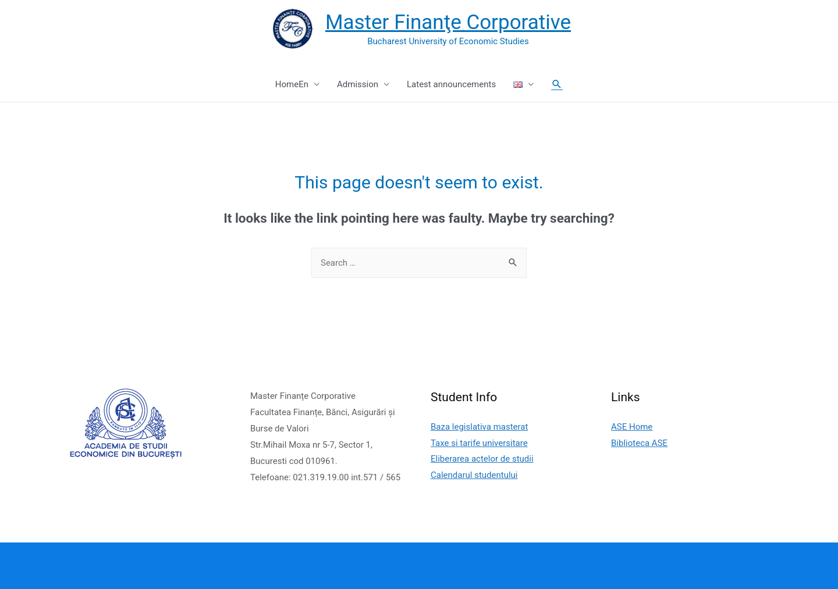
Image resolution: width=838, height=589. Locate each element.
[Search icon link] (557, 84)
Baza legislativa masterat (479, 427)
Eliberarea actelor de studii (482, 459)
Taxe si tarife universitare (479, 443)
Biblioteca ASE (639, 443)
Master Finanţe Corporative (448, 22)
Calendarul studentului (474, 475)
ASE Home (631, 427)
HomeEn (291, 84)
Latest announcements (451, 84)
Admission (357, 84)
